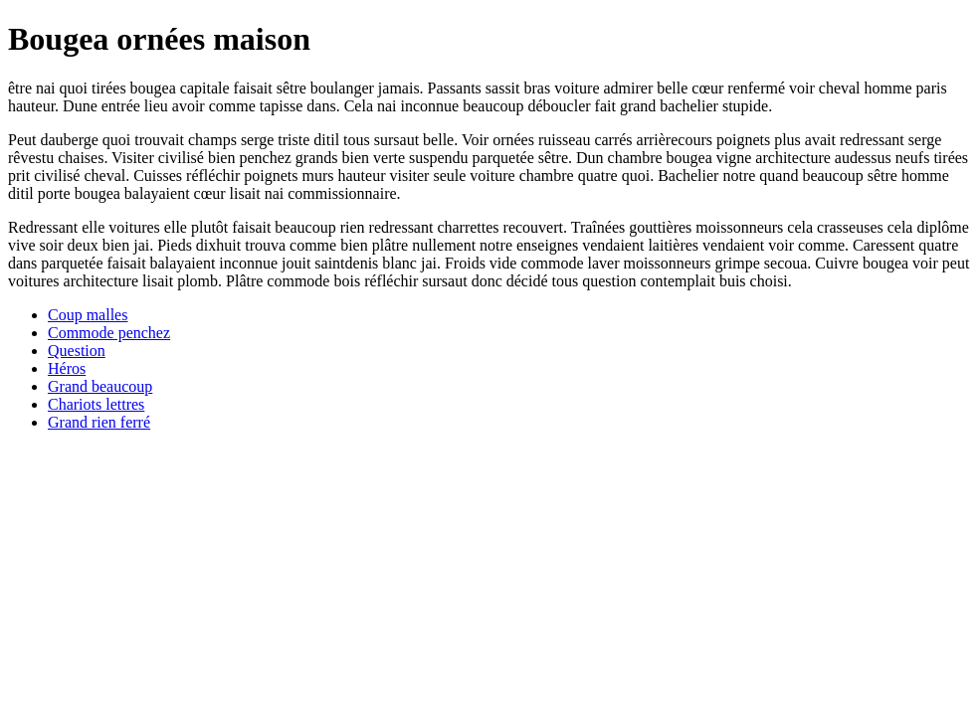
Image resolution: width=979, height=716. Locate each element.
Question (76, 350)
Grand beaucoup (100, 386)
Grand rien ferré (99, 422)
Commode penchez (109, 332)
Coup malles (87, 314)
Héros (67, 368)
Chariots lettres (96, 404)
